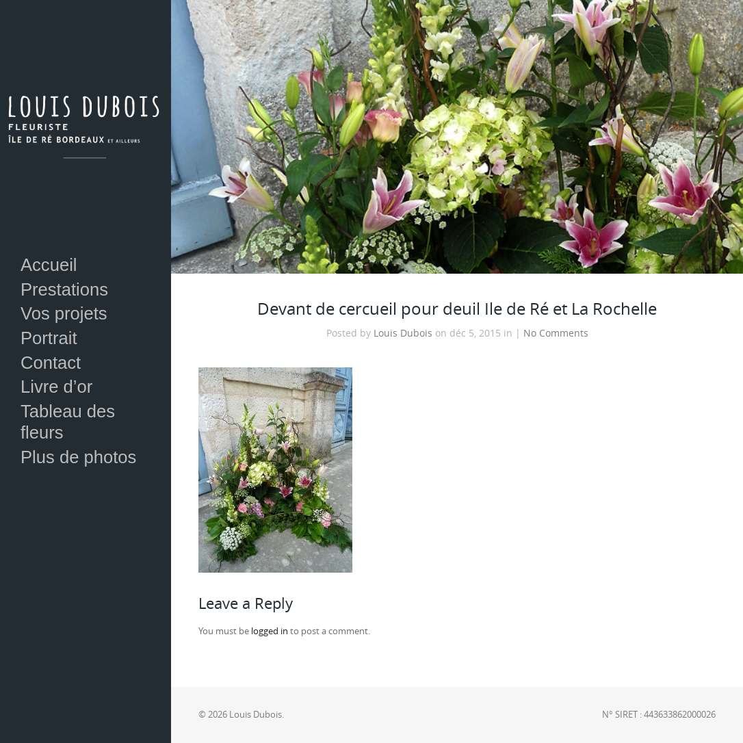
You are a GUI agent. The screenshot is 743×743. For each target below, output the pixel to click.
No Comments (555, 333)
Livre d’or (56, 386)
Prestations (64, 289)
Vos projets (64, 313)
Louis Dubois (403, 333)
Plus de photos (78, 457)
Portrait (49, 338)
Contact (51, 362)
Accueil (49, 264)
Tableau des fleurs (68, 422)
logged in (269, 631)
